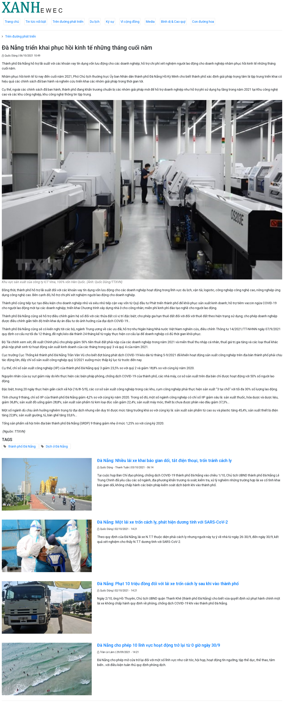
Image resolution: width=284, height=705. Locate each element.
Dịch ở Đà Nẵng (57, 446)
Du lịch (94, 21)
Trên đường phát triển (68, 21)
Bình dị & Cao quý (173, 21)
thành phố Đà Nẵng (22, 446)
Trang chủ (12, 21)
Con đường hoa (203, 21)
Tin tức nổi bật (35, 21)
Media (150, 21)
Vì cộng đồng (130, 21)
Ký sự (110, 21)
